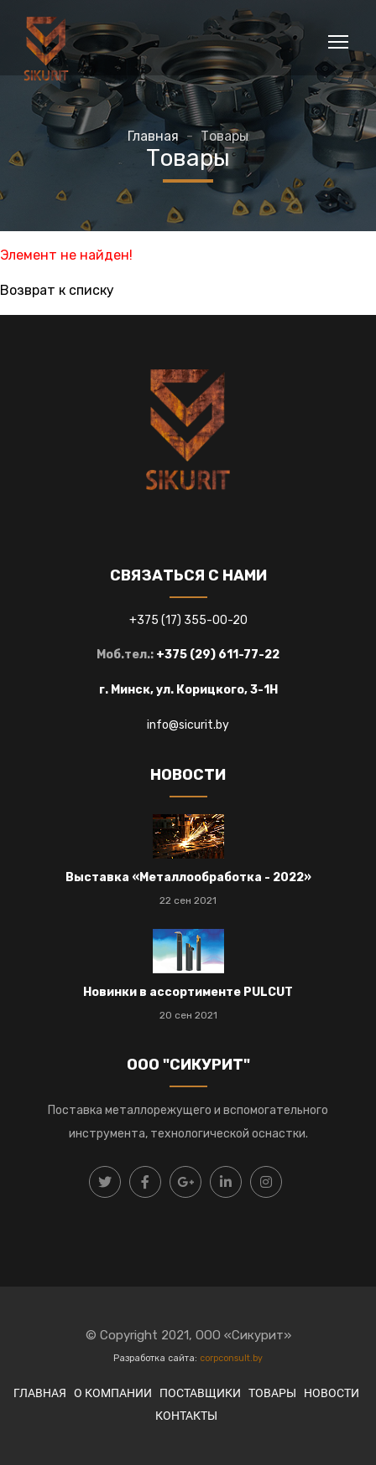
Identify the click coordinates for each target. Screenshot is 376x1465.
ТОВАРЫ (272, 1393)
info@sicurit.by (188, 725)
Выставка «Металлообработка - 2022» (188, 877)
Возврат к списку (57, 290)
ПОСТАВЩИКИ (200, 1393)
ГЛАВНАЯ (39, 1393)
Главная (153, 136)
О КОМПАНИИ (113, 1393)
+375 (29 (183, 654)
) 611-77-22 (245, 654)
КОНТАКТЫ (186, 1415)
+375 (145, 620)
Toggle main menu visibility (339, 39)
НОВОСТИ (331, 1393)
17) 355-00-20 (206, 620)
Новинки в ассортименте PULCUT (188, 992)
